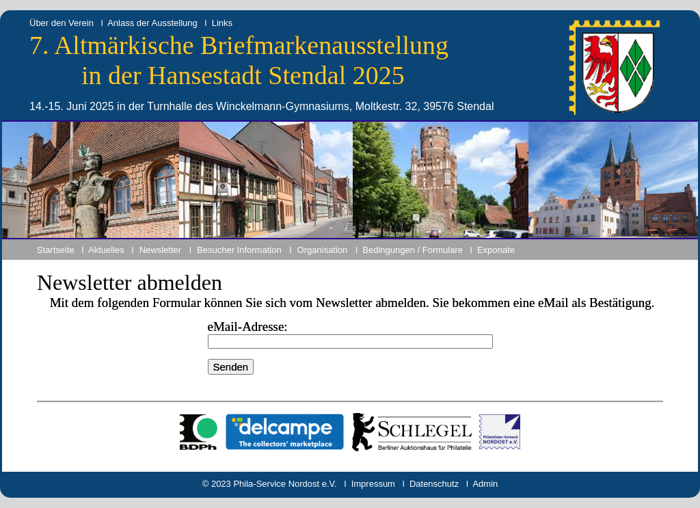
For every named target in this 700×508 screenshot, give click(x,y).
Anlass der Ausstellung (152, 23)
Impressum (373, 484)
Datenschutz (434, 484)
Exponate (496, 250)
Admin (485, 484)
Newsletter (160, 250)
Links (222, 23)
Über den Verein (61, 23)
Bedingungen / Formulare (412, 250)
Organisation (322, 250)
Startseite (56, 250)
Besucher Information (239, 250)
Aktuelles (106, 250)
